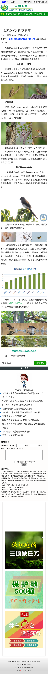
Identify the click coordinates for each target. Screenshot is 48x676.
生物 (26, 14)
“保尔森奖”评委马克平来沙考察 (16, 431)
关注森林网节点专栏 (24, 664)
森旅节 (9, 14)
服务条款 (10, 471)
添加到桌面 (39, 2)
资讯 (15, 14)
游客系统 (38, 14)
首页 (3, 14)
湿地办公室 (28, 390)
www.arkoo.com (15, 490)
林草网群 (28, 2)
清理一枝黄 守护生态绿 (12, 435)
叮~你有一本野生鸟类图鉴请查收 (17, 405)
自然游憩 (17, 7)
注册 (13, 2)
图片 (20, 14)
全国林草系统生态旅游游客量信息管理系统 (24, 661)
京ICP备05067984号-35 (24, 668)
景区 (45, 14)
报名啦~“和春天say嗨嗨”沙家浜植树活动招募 (22, 401)
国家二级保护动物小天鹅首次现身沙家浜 (20, 420)
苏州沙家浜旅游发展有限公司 (22, 39)
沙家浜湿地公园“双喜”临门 (14, 416)
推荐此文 (40, 363)
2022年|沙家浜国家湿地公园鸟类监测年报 (21, 412)
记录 (31, 14)
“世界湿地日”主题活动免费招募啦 (17, 409)
